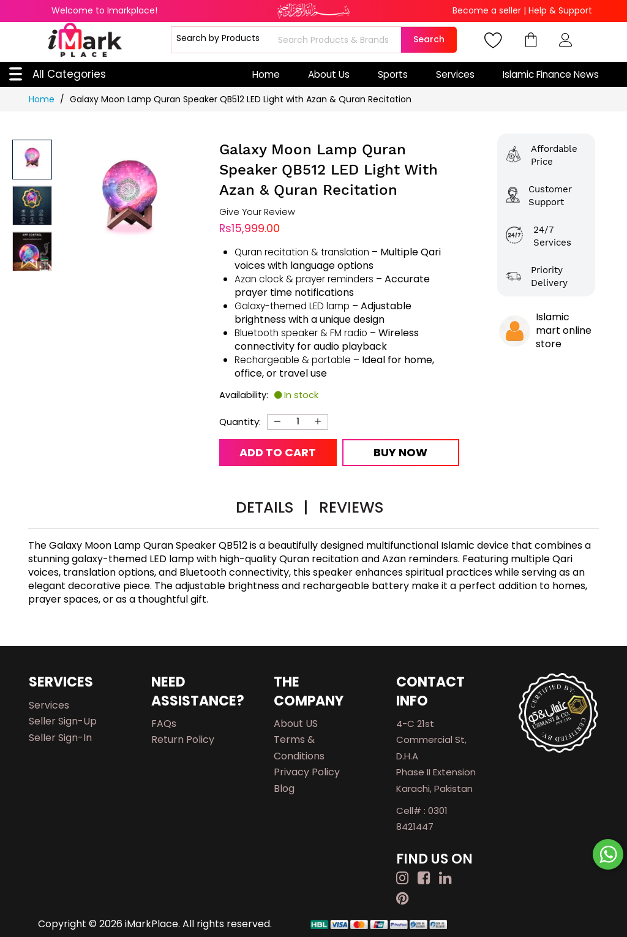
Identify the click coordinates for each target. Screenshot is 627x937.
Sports (393, 74)
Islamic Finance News (551, 74)
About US (296, 724)
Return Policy (182, 739)
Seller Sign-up (63, 721)
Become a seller (486, 10)
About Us (329, 74)
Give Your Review (257, 212)
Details (272, 507)
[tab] (272, 509)
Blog (284, 788)
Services (455, 74)
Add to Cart (277, 452)
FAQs (163, 724)
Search (429, 39)
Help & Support (560, 10)
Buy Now (400, 452)
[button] (32, 205)
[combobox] (338, 40)
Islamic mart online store (563, 330)
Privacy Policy (307, 772)
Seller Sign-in (60, 738)
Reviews (351, 507)
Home (266, 74)
